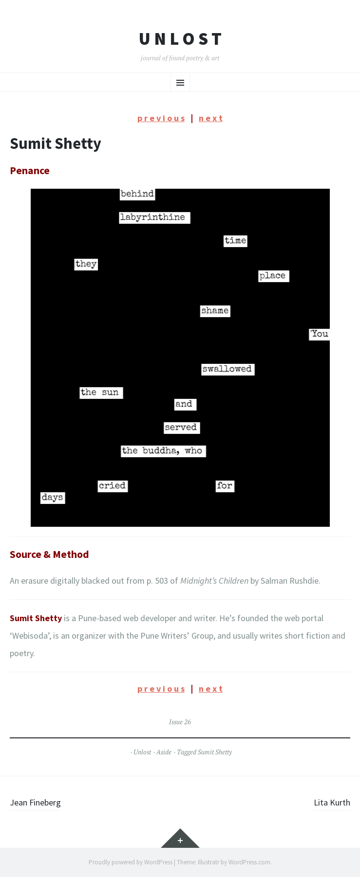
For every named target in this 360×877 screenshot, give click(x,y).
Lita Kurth (332, 802)
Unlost (142, 752)
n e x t (211, 118)
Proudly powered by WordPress (130, 862)
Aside (163, 752)
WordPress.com (249, 862)
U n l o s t (180, 39)
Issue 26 (180, 721)
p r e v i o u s (161, 118)
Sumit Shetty (215, 752)
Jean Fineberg (35, 802)
